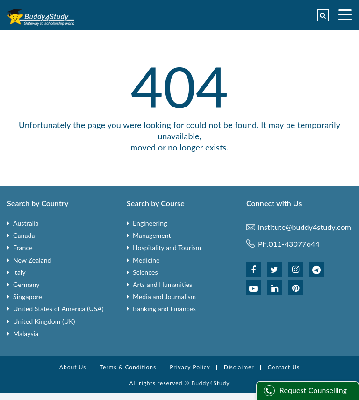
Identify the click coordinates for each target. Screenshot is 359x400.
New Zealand (32, 260)
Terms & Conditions (128, 367)
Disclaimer (239, 367)
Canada (24, 235)
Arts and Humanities (162, 284)
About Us (72, 367)
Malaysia (25, 333)
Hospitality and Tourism (167, 247)
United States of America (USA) (58, 309)
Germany (26, 284)
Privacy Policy (190, 367)
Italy (19, 272)
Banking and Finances (164, 309)
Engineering (150, 223)
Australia (26, 223)
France (23, 247)
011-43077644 (294, 243)
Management (152, 235)
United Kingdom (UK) (44, 321)
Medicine (146, 260)
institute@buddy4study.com (304, 227)
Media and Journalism (164, 296)
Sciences (145, 272)
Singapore (27, 296)
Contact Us (284, 367)
